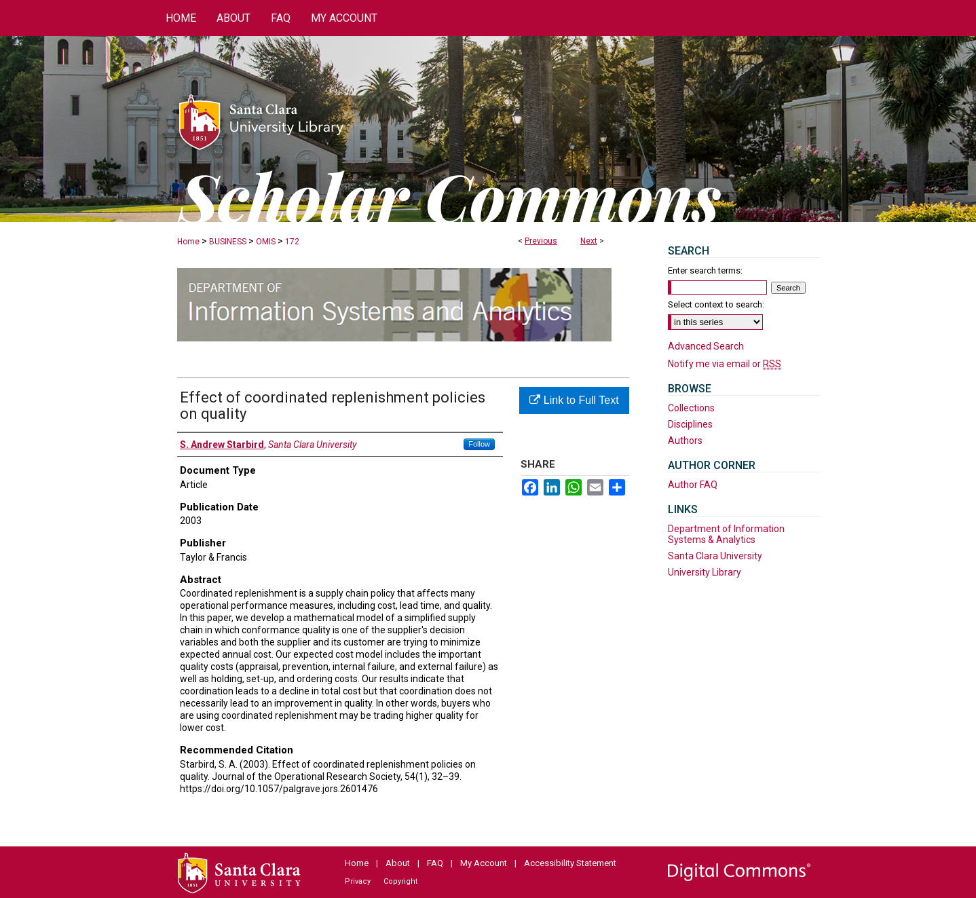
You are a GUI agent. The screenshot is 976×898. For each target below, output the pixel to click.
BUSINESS (227, 241)
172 (292, 241)
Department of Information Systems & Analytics (726, 534)
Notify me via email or (724, 363)
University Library (704, 572)
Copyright (400, 881)
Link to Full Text (573, 400)
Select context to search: (716, 304)
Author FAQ (692, 484)
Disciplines (690, 424)
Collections (691, 408)
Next (588, 241)
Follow (479, 444)
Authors (685, 440)
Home (188, 241)
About (398, 863)
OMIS (266, 241)
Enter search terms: (705, 270)
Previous (541, 241)
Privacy (358, 881)
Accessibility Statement (570, 863)
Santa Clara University (715, 555)
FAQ (435, 863)
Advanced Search (706, 346)
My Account (483, 863)
